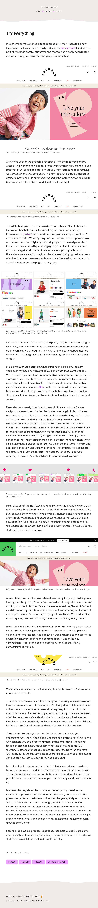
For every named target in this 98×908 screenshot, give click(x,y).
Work (38, 11)
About (59, 11)
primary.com (68, 48)
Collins (27, 234)
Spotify (40, 901)
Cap (41, 387)
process (39, 862)
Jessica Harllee (49, 7)
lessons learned (56, 862)
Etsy (19, 901)
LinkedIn (10, 901)
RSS (48, 901)
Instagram (29, 901)
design (11, 862)
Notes (48, 11)
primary (25, 862)
